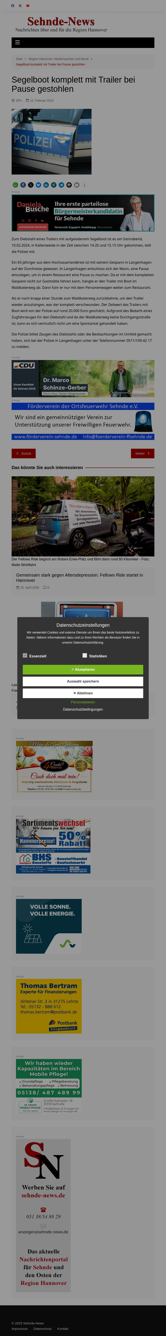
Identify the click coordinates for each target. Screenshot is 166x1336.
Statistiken (95, 655)
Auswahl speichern (83, 681)
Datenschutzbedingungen (83, 709)
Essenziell (34, 655)
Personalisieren (83, 702)
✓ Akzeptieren (83, 669)
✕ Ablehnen (83, 693)
